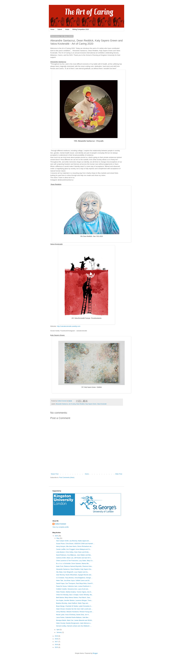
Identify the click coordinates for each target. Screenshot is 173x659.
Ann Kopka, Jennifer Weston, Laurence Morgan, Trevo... (74, 600)
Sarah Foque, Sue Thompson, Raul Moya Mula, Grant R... (75, 583)
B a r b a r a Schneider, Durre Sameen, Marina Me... (73, 563)
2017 (56, 641)
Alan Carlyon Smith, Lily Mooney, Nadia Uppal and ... (73, 541)
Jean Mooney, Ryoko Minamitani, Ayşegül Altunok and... (74, 575)
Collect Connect (60, 524)
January (59, 632)
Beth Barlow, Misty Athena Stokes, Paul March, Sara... (73, 597)
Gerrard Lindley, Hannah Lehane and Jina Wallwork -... (74, 626)
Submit (59, 29)
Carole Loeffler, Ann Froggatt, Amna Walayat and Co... (73, 549)
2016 (56, 644)
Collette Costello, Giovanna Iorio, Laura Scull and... (72, 589)
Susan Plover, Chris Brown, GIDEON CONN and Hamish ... (75, 543)
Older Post (118, 474)
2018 (56, 639)
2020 (56, 536)
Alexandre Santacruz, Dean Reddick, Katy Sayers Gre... (74, 569)
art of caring (72, 404)
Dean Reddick (80, 404)
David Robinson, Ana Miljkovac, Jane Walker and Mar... (74, 555)
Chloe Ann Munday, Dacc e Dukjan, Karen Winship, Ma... (74, 595)
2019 (56, 636)
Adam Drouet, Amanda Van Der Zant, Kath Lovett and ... (74, 609)
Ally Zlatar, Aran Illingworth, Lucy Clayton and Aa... (72, 572)
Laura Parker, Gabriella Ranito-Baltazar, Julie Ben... (73, 617)
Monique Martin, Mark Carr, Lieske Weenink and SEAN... (74, 620)
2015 (56, 647)
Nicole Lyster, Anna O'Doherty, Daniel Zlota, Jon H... (73, 615)
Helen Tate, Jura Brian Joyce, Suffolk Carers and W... (73, 580)
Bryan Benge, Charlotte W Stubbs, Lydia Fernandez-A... (74, 606)
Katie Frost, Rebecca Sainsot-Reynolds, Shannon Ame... (74, 566)
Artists (67, 29)
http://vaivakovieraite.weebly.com (68, 326)
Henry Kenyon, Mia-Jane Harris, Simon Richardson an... (74, 546)
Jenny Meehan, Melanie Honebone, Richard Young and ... (75, 612)
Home (52, 29)
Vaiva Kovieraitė (102, 404)
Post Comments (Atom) (66, 477)
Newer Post (54, 474)
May (58, 538)
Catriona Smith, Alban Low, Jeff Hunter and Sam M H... (74, 558)
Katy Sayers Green (90, 404)
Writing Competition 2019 (80, 29)
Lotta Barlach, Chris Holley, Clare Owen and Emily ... (73, 552)
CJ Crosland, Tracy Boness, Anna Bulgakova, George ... (74, 578)
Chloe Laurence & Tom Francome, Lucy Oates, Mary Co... (75, 560)
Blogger (95, 653)
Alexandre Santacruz (62, 404)
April (58, 629)
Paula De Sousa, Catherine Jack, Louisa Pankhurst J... (74, 586)
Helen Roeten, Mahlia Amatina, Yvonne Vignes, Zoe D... (74, 592)
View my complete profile (60, 527)
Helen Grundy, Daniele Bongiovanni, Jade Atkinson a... (73, 623)
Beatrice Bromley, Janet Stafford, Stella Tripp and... (72, 603)
